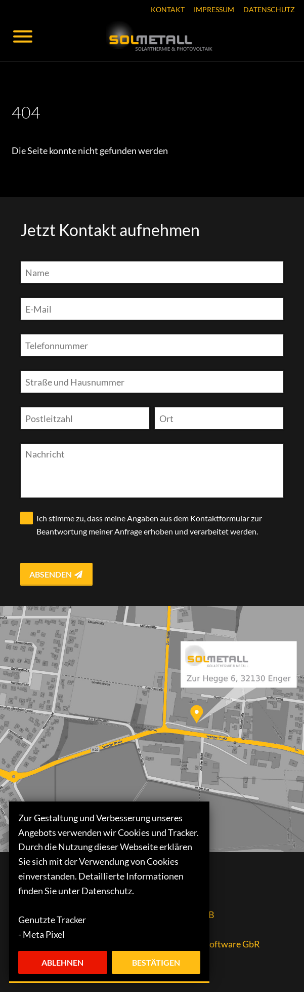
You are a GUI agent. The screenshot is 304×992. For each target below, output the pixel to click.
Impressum (214, 10)
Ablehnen (62, 962)
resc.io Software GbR (218, 943)
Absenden (56, 574)
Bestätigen (156, 962)
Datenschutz (269, 10)
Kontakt (168, 10)
